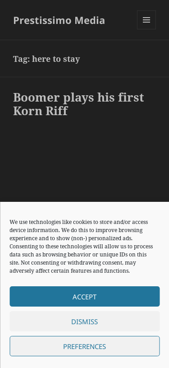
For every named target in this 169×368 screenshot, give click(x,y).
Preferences (84, 346)
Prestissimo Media (59, 20)
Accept (84, 296)
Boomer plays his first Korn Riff (78, 104)
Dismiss (84, 321)
